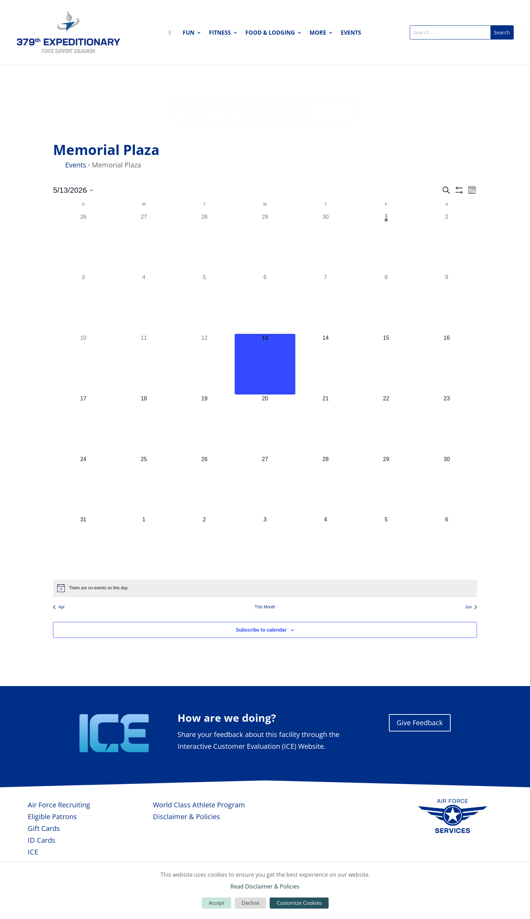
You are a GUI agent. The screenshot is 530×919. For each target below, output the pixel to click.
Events (351, 33)
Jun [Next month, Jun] (471, 623)
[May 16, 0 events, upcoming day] (446, 380)
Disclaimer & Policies (186, 833)
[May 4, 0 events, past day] (144, 320)
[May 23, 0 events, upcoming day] (446, 441)
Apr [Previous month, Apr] (59, 623)
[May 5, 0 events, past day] (204, 320)
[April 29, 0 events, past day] (265, 259)
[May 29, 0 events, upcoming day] (386, 501)
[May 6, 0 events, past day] (265, 320)
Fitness (220, 33)
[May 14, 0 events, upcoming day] (325, 380)
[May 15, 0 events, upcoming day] (386, 380)
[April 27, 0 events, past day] (144, 259)
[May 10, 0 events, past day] (83, 380)
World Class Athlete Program (199, 821)
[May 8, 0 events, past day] (386, 320)
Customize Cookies (299, 902)
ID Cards (41, 856)
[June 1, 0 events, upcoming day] (144, 562)
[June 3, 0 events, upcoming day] (265, 562)
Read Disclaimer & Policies (265, 886)
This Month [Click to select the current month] (265, 623)
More (318, 33)
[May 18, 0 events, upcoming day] (144, 441)
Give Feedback (420, 739)
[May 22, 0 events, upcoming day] (386, 441)
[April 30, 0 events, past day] (325, 259)
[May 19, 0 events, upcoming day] (204, 441)
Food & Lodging (270, 33)
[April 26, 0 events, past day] (83, 259)
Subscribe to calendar (261, 646)
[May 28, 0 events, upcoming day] (325, 501)
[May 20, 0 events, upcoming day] (265, 441)
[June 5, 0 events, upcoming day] (386, 562)
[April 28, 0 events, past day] (204, 259)
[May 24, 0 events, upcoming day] (83, 501)
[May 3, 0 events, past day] (83, 320)
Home (172, 34)
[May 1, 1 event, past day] (386, 259)
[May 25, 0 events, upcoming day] (144, 501)
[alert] (265, 604)
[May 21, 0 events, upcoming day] (325, 441)
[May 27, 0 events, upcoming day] (265, 501)
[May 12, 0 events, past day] (204, 380)
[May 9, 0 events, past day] (446, 320)
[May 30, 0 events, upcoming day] (446, 501)
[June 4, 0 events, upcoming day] (325, 562)
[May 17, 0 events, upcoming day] (83, 441)
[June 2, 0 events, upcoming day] (204, 562)
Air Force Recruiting (59, 821)
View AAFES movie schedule (250, 118)
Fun (188, 33)
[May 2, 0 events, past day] (446, 259)
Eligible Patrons (52, 833)
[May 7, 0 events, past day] (325, 320)
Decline (250, 902)
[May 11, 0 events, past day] (144, 380)
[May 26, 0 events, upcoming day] (204, 501)
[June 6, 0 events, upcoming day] (446, 562)
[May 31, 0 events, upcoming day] (83, 562)
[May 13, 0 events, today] (265, 380)
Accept (216, 902)
